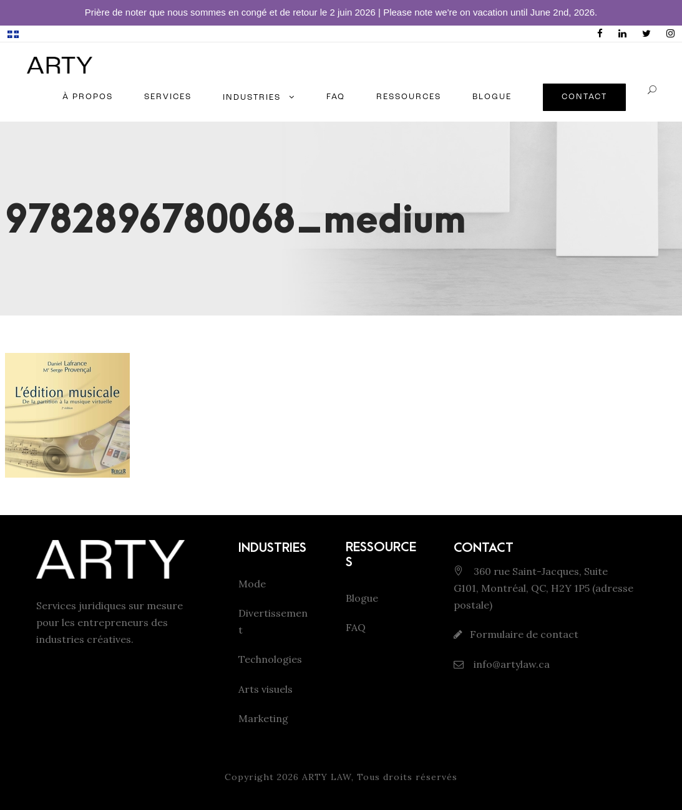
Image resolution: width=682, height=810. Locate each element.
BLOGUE (492, 97)
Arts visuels (265, 689)
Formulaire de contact (524, 634)
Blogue (362, 598)
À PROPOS (87, 97)
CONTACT (584, 97)
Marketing (263, 718)
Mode (252, 583)
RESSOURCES (408, 97)
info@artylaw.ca (510, 664)
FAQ (335, 97)
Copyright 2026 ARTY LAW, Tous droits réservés (341, 777)
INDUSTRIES (252, 98)
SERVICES (168, 97)
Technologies (270, 659)
